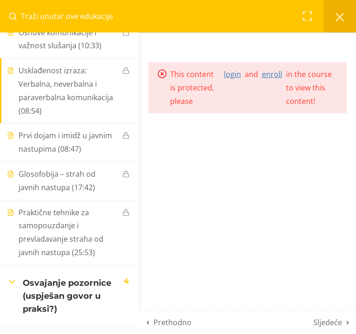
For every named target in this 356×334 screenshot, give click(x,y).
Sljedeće (327, 322)
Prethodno (172, 322)
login (232, 74)
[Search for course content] (16, 16)
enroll (272, 74)
